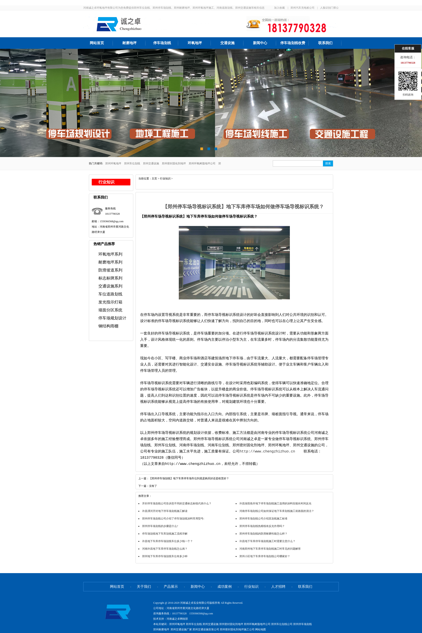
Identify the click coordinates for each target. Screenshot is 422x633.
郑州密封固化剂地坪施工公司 (237, 629)
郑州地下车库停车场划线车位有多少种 (164, 556)
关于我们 (144, 586)
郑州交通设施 (151, 163)
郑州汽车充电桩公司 (303, 7)
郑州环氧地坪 (113, 163)
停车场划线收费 (292, 43)
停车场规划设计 (112, 318)
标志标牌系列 (110, 278)
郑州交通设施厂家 (181, 629)
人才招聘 (278, 586)
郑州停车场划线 (302, 624)
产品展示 (171, 586)
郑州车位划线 (132, 163)
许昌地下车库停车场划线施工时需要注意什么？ (267, 541)
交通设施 (227, 43)
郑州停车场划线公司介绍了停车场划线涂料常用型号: (173, 518)
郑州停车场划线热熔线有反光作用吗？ (262, 526)
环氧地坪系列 (110, 254)
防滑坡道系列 (110, 270)
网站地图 (260, 629)
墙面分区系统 (110, 310)
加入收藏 (279, 7)
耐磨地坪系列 (110, 262)
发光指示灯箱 (110, 302)
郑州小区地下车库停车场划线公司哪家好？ (264, 556)
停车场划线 (162, 43)
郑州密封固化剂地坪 (174, 163)
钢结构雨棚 (108, 326)
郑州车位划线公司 (282, 624)
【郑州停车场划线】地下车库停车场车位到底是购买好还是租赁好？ (189, 478)
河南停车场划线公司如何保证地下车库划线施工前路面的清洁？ (276, 511)
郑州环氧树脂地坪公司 (202, 163)
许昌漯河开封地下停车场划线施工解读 (164, 511)
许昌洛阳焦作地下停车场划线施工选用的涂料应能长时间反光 (275, 503)
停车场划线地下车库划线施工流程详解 (164, 533)
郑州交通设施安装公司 (206, 629)
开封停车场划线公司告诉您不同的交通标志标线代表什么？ (176, 503)
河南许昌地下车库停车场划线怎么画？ (164, 548)
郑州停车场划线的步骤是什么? (160, 526)
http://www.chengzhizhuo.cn (267, 452)
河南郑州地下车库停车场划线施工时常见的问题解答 (270, 548)
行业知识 (165, 178)
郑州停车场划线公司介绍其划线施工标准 (263, 518)
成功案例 (224, 586)
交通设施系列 (110, 286)
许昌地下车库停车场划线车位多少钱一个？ (167, 541)
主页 (154, 178)
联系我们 (325, 43)
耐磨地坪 (129, 43)
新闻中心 (260, 43)
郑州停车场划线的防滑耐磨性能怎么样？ (263, 533)
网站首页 (97, 43)
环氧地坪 (195, 43)
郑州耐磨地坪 (161, 629)
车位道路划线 (110, 294)
